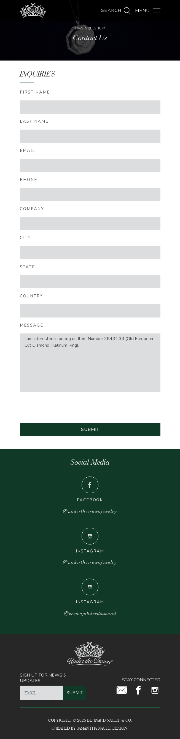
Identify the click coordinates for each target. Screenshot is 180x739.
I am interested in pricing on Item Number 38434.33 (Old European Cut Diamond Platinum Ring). (90, 362)
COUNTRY (31, 296)
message (31, 325)
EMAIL (27, 150)
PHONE (28, 179)
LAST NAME (34, 121)
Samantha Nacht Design (102, 728)
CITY (25, 237)
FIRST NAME (35, 92)
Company (32, 209)
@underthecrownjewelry (90, 511)
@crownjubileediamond (90, 613)
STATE (27, 267)
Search (116, 10)
